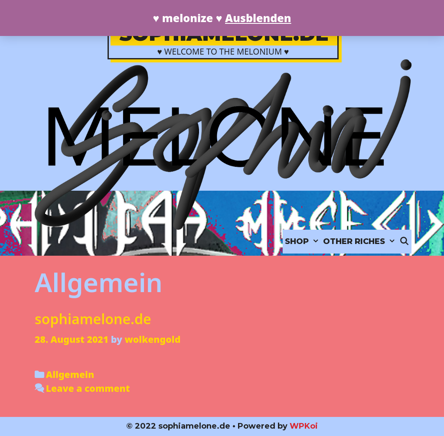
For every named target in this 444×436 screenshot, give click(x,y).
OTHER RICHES (360, 242)
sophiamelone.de (93, 318)
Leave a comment (88, 388)
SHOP (303, 242)
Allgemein (70, 374)
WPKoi (304, 426)
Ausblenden (258, 17)
